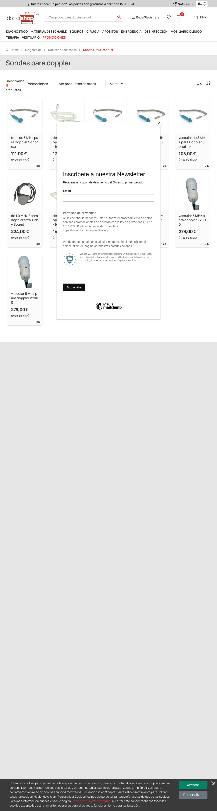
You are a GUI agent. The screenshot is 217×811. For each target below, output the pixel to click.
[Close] (159, 123)
